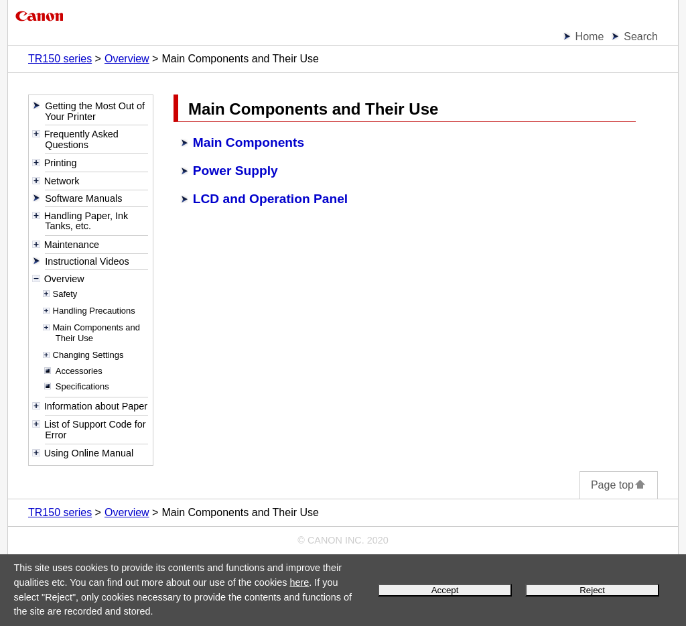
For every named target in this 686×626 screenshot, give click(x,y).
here (299, 582)
